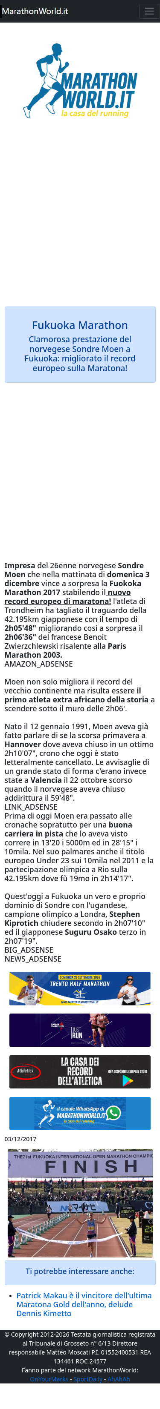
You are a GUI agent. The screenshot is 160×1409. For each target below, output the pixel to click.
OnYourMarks (49, 1379)
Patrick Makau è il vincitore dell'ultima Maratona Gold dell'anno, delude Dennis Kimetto (84, 1304)
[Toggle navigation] (149, 11)
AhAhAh (119, 1379)
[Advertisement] (80, 218)
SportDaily (87, 1379)
